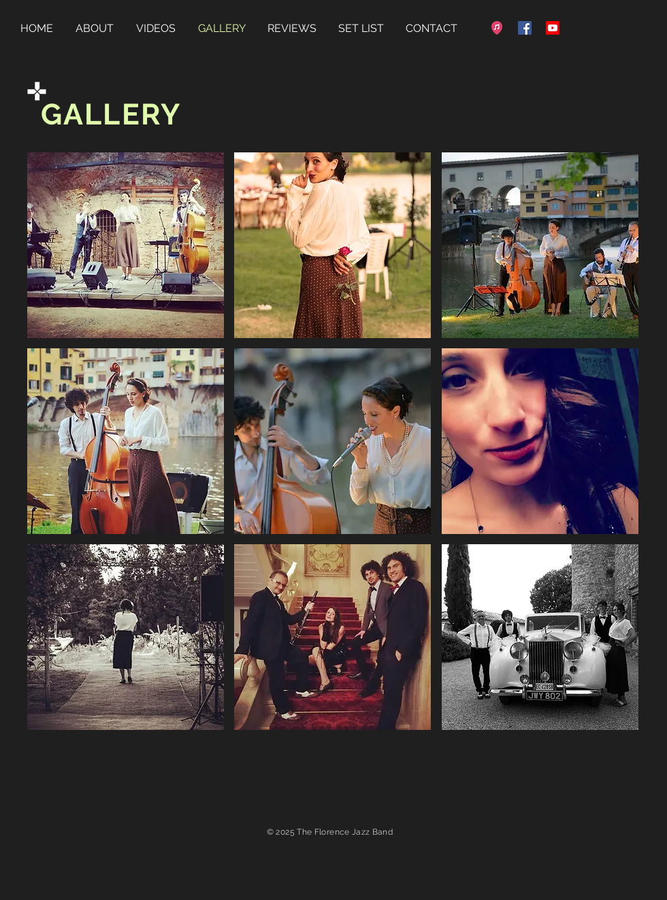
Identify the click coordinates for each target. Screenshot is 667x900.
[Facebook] (525, 28)
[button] (125, 245)
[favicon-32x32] (497, 28)
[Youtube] (552, 28)
